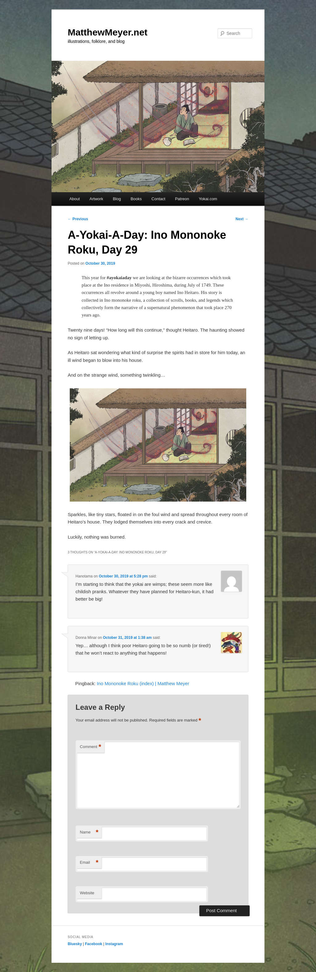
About (74, 198)
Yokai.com (208, 198)
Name (89, 832)
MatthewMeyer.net (107, 32)
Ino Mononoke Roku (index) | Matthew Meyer (143, 683)
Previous (78, 219)
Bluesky (75, 944)
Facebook (93, 944)
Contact (158, 198)
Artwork (96, 198)
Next (241, 219)
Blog (117, 198)
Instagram (114, 944)
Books (136, 198)
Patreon (182, 198)
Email (89, 862)
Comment (90, 746)
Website (87, 893)
